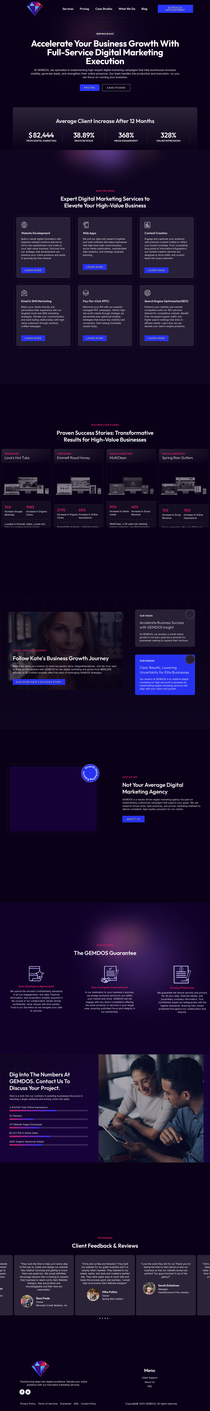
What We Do (127, 9)
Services (68, 9)
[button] (99, 1318)
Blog (144, 9)
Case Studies (103, 9)
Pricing (84, 9)
